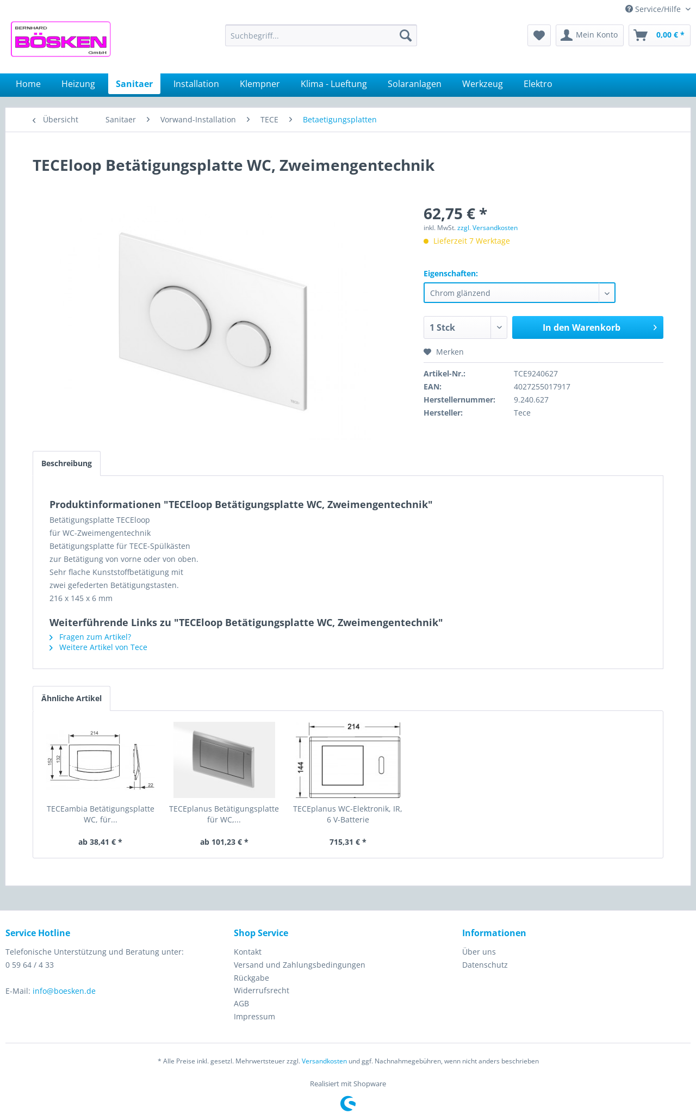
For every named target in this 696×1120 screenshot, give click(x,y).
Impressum (254, 1016)
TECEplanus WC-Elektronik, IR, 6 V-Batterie (347, 814)
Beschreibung (66, 463)
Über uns (479, 951)
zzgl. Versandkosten (487, 227)
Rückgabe (251, 978)
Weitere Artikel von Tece (98, 647)
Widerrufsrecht (261, 990)
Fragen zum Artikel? (90, 637)
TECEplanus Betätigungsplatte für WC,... (224, 814)
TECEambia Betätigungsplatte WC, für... (100, 814)
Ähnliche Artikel (71, 698)
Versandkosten (324, 1061)
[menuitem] (321, 35)
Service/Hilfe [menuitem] (654, 9)
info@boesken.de (64, 991)
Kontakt (248, 951)
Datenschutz (485, 965)
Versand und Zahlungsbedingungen (299, 965)
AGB (241, 1003)
